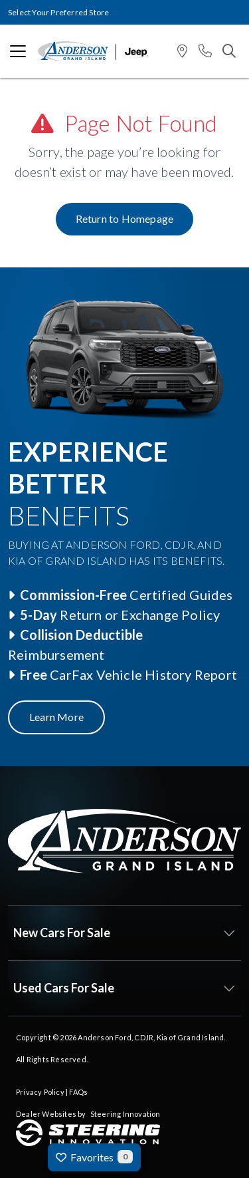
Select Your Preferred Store (58, 12)
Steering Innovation (125, 1113)
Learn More (56, 716)
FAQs (78, 1092)
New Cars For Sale (61, 932)
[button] (182, 51)
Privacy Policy (40, 1092)
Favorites (94, 1156)
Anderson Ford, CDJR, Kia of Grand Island (151, 1037)
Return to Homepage (125, 218)
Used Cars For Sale (63, 987)
